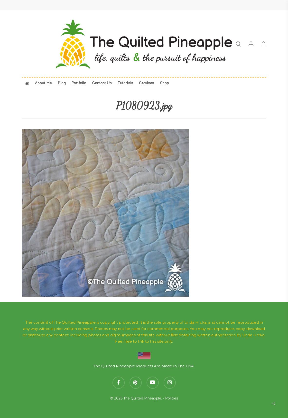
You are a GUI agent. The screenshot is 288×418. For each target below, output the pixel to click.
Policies (171, 398)
